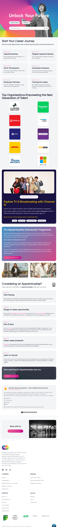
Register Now (14, 22)
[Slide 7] (34, 412)
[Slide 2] (24, 412)
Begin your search (11, 376)
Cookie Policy (5, 510)
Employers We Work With (37, 480)
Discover (26, 22)
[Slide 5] (30, 412)
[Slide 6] (32, 412)
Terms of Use (5, 508)
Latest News (5, 489)
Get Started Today (15, 431)
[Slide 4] (28, 412)
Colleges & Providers (35, 483)
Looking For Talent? (35, 477)
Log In (32, 499)
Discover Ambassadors (12, 257)
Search (4, 477)
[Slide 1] (22, 412)
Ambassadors (5, 480)
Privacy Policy (5, 505)
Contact (4, 502)
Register (32, 496)
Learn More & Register (29, 197)
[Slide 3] (26, 412)
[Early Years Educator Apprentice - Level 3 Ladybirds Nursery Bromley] (29, 397)
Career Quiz (33, 502)
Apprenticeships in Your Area (10, 483)
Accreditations (6, 499)
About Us (4, 496)
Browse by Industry (7, 486)
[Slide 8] (36, 412)
